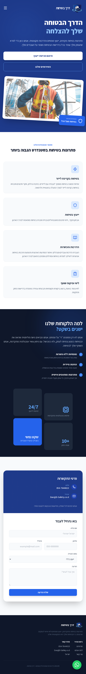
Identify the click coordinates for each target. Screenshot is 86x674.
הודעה (74, 566)
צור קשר (79, 654)
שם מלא (74, 528)
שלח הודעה (43, 592)
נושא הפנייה (72, 553)
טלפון (75, 541)
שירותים (80, 646)
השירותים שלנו (43, 66)
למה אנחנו (79, 650)
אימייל (39, 541)
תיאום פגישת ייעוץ (43, 55)
